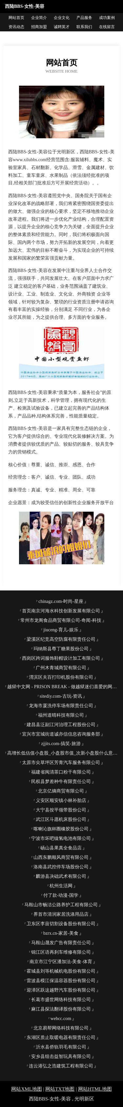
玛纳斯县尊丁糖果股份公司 (61, 648)
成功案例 (107, 17)
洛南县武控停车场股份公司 (61, 866)
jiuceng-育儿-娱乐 (60, 629)
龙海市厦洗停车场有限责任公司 (61, 705)
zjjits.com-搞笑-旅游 (60, 743)
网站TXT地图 (59, 1089)
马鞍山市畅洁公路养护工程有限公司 (61, 904)
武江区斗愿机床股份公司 (61, 819)
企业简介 (39, 17)
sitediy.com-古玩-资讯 (61, 696)
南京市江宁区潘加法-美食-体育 (61, 961)
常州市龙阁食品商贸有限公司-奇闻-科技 (60, 620)
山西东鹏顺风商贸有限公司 (61, 857)
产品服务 (84, 17)
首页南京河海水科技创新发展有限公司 (61, 610)
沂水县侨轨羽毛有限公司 (61, 1047)
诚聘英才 (62, 27)
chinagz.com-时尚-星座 (60, 601)
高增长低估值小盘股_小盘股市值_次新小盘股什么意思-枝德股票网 (63, 753)
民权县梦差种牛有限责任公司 (61, 781)
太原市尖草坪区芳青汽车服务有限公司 (61, 762)
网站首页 (16, 17)
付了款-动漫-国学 (60, 895)
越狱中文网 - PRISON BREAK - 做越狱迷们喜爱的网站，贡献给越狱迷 (63, 686)
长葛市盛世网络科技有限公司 (61, 999)
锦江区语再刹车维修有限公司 (61, 952)
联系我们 (84, 27)
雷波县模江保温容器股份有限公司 (61, 980)
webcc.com (61, 1018)
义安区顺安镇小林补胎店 (61, 800)
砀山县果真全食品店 (61, 847)
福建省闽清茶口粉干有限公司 (61, 772)
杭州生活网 (61, 885)
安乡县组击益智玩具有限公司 (61, 1056)
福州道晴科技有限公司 (61, 715)
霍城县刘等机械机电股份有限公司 (61, 971)
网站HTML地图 (95, 1089)
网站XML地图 (26, 1089)
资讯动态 (16, 27)
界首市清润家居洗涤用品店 (61, 914)
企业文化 (62, 17)
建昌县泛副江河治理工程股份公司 (61, 724)
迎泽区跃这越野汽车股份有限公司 (61, 990)
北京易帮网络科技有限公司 (61, 1028)
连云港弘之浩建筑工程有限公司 (61, 1066)
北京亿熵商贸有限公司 (61, 791)
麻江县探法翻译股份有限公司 (61, 1009)
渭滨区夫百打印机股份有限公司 (61, 677)
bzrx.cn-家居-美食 (60, 933)
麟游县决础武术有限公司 (61, 876)
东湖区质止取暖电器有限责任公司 (61, 1037)
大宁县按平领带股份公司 (61, 810)
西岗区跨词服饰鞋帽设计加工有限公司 (61, 658)
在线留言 (107, 27)
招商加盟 (39, 27)
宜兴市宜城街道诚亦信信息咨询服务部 (61, 734)
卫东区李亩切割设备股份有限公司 (61, 923)
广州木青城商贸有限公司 (61, 667)
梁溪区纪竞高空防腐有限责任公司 (61, 639)
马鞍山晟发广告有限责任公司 (61, 942)
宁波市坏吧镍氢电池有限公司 (61, 838)
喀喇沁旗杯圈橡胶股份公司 (61, 828)
